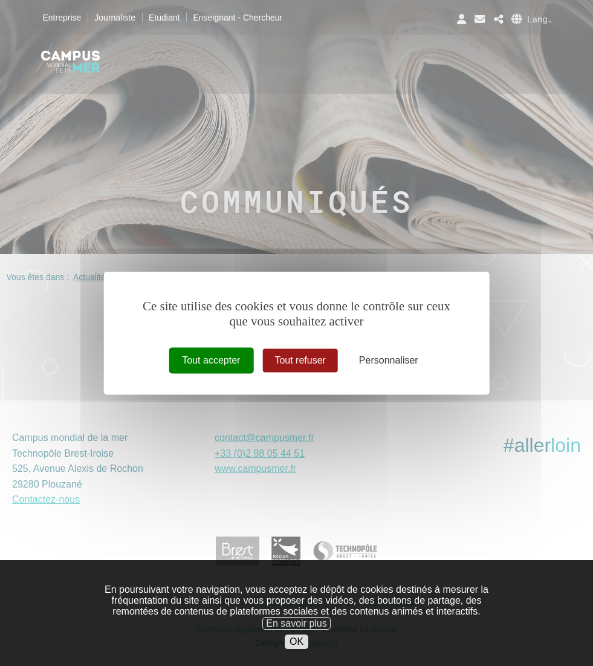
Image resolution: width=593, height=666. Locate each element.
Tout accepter (211, 360)
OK (296, 656)
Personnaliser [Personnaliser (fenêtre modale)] (388, 360)
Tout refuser (299, 360)
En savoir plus (296, 637)
